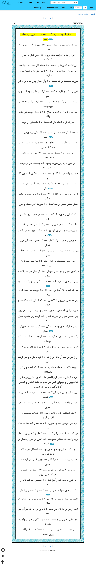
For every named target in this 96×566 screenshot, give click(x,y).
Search (75, 2)
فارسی (92, 14)
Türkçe (86, 14)
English (80, 14)
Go (85, 8)
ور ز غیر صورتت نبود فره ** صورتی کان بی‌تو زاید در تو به (48, 281)
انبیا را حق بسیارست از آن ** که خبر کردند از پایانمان (48, 490)
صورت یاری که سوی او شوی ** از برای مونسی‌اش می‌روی (48, 310)
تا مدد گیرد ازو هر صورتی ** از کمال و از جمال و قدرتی (48, 224)
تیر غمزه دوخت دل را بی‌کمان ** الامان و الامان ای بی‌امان (48, 433)
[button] (20, 2)
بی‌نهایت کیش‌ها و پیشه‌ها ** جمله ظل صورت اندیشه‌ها (48, 65)
